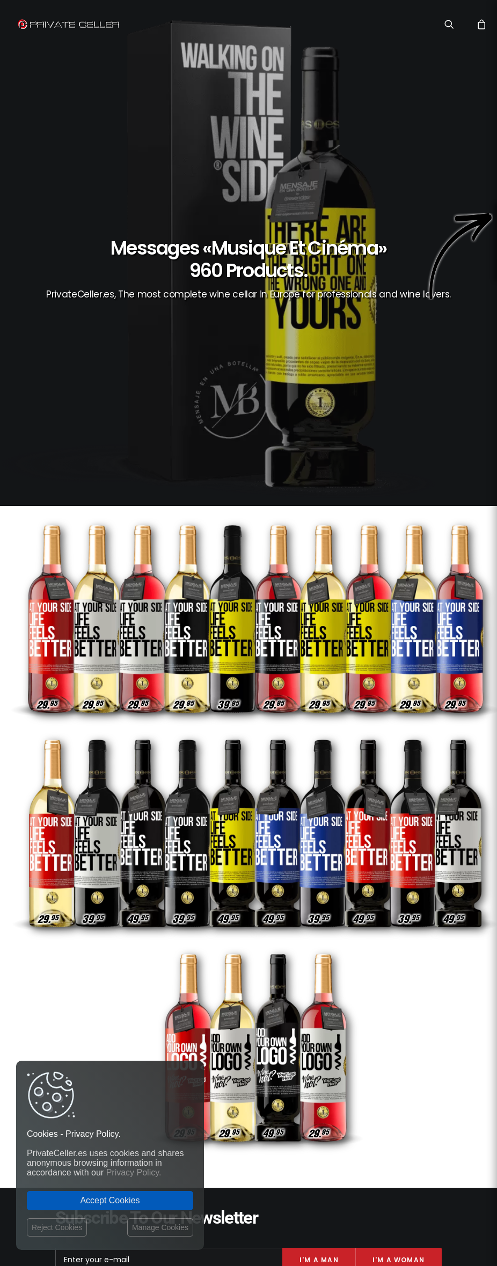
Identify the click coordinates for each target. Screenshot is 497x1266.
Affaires (352, 1040)
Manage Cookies (160, 1227)
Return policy (199, 1042)
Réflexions (357, 1009)
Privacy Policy (201, 1031)
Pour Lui (421, 1024)
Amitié (382, 1071)
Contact (191, 1010)
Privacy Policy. (134, 1172)
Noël (426, 1009)
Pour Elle (332, 1055)
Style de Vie (377, 1055)
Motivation (344, 1071)
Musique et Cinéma (405, 1040)
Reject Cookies (57, 1227)
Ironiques (419, 1071)
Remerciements (410, 1086)
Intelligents (377, 1024)
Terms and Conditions (215, 1064)
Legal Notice (286, 1204)
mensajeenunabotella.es (400, 1112)
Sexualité (331, 1024)
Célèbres (420, 1055)
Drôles (397, 1009)
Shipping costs (202, 1021)
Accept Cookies (110, 1200)
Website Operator (207, 1052)
